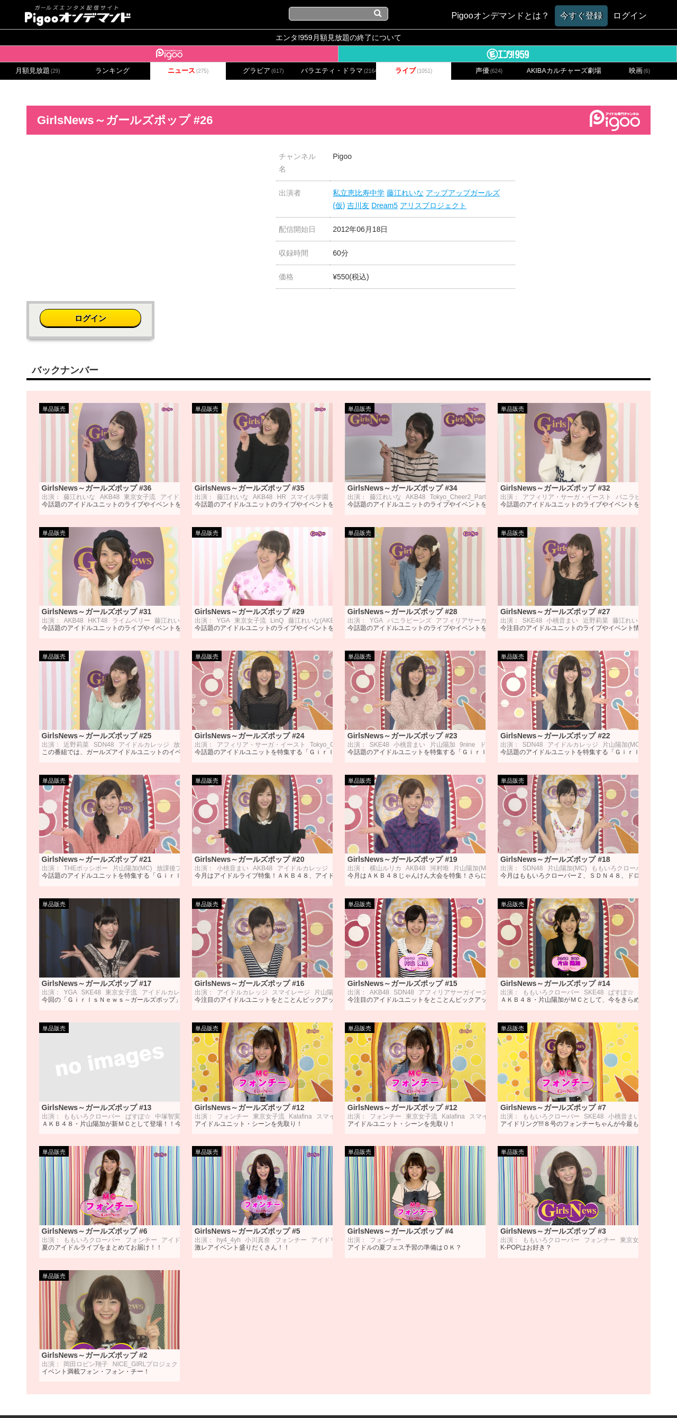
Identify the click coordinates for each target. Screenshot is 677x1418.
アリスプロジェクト (433, 205)
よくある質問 (498, 1395)
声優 (489, 70)
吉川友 (358, 205)
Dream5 (384, 205)
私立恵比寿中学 (359, 193)
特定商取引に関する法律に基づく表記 (400, 1395)
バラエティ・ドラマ (338, 70)
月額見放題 (37, 70)
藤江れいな (405, 193)
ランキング (112, 70)
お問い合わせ (217, 1395)
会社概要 (171, 1395)
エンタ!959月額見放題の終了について (338, 37)
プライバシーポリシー (287, 1395)
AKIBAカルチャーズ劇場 (564, 70)
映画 (639, 70)
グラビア (263, 70)
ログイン (588, 161)
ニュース (188, 70)
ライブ (413, 70)
